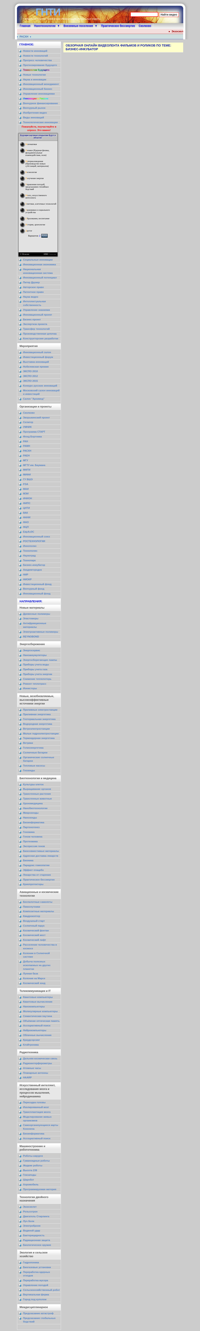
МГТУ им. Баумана (34, 465)
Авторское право (33, 287)
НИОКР (27, 579)
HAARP (27, 1077)
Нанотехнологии (45, 25)
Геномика (29, 832)
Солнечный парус (34, 925)
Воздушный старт (34, 921)
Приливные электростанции (40, 709)
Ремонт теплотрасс (35, 683)
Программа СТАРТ (34, 431)
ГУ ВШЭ (28, 479)
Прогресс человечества (37, 60)
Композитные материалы (38, 911)
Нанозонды (30, 817)
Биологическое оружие (37, 1245)
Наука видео (30, 296)
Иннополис (30, 546)
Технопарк (29, 560)
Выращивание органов (37, 789)
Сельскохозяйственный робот (41, 1290)
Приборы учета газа (35, 669)
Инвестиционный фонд (37, 584)
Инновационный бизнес (37, 89)
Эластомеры (30, 618)
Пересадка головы (34, 1102)
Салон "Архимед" (34, 398)
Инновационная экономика (39, 264)
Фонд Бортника (32, 436)
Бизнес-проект (32, 319)
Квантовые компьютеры (38, 997)
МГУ (25, 460)
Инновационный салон (37, 352)
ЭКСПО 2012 (30, 376)
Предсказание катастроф (38, 1313)
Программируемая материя (39, 1189)
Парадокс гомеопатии (36, 865)
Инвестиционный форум (38, 357)
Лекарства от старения (37, 875)
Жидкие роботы (32, 1165)
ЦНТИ (26, 508)
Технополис (30, 550)
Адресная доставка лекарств (40, 856)
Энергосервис (31, 650)
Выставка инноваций (36, 362)
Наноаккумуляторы (35, 655)
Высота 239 (30, 1170)
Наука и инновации (34, 79)
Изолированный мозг (36, 1107)
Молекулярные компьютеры (40, 1011)
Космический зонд (34, 983)
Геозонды (29, 770)
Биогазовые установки (37, 1267)
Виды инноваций (33, 117)
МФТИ (26, 469)
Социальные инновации (38, 259)
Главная (25, 25)
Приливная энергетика (37, 714)
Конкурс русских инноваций (40, 385)
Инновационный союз (36, 536)
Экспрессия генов (34, 846)
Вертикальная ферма (36, 1294)
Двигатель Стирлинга (36, 1216)
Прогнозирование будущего (40, 65)
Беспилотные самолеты (37, 902)
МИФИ (27, 474)
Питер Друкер (31, 282)
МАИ (26, 489)
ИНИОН (27, 498)
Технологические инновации (40, 122)
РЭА (25, 484)
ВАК (25, 512)
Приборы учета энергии (37, 674)
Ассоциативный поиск (36, 1025)
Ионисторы (30, 688)
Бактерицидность (34, 1235)
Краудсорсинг (31, 1040)
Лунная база (30, 973)
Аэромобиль (31, 1184)
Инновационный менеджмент (41, 84)
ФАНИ (26, 517)
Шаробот (28, 1179)
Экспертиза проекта (35, 324)
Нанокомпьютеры (34, 1006)
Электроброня (31, 1225)
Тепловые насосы (34, 765)
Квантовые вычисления (37, 1001)
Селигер (28, 422)
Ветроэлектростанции (36, 728)
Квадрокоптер (31, 916)
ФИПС (27, 503)
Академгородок (32, 569)
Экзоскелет (30, 1206)
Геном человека (32, 836)
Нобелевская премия (36, 366)
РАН (25, 441)
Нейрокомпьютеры (34, 1030)
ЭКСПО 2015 (30, 381)
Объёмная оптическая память (41, 1021)
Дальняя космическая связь (40, 1058)
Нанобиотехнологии (35, 808)
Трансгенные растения (37, 793)
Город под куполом (35, 1299)
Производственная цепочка (40, 333)
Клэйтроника (31, 1044)
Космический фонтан (36, 930)
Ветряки (28, 743)
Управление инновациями (39, 93)
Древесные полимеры (36, 614)
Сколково (145, 25)
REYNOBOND (31, 636)
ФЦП (26, 527)
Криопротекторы (33, 884)
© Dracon (24, 254)
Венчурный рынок (34, 108)
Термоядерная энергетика (39, 738)
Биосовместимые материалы (41, 851)
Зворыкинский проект (36, 417)
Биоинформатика (33, 822)
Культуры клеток (33, 784)
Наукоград (29, 555)
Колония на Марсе (34, 978)
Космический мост (34, 935)
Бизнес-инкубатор (34, 565)
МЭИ (26, 493)
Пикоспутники (31, 906)
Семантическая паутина (37, 1016)
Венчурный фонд (33, 588)
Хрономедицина (33, 803)
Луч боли (28, 1221)
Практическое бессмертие (118, 25)
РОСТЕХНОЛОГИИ (34, 541)
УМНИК (27, 427)
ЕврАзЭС (28, 531)
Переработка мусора (35, 1280)
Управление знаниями (36, 310)
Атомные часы (32, 1068)
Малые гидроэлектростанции (41, 733)
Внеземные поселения (78, 25)
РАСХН (26, 36)
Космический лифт (34, 940)
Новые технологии (34, 74)
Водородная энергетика (37, 724)
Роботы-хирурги (33, 1156)
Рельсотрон (30, 1211)
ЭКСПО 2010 (30, 371)
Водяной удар (31, 1230)
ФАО (26, 522)
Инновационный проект (37, 314)
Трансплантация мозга (37, 1112)
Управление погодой (35, 1285)
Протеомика (30, 841)
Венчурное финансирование (40, 103)
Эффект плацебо (33, 870)
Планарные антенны (35, 1073)
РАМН (26, 446)
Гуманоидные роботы (36, 1160)
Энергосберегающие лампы (40, 660)
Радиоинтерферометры (37, 1063)
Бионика (28, 860)
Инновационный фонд (36, 593)
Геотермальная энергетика (39, 719)
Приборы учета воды (36, 664)
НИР (25, 574)
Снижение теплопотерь (37, 679)
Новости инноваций (35, 51)
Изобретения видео (35, 112)
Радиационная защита (36, 1240)
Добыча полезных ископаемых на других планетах (36, 965)
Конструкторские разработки (40, 338)
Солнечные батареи (35, 752)
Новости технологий (35, 55)
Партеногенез (31, 827)
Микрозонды (31, 812)
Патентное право (33, 292)
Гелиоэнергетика (33, 747)
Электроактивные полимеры (40, 631)
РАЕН (26, 455)
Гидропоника (31, 1262)
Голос (44, 235)
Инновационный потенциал (40, 277)
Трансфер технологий (36, 329)
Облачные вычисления (37, 1035)
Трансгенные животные (37, 798)
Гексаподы (29, 1175)
